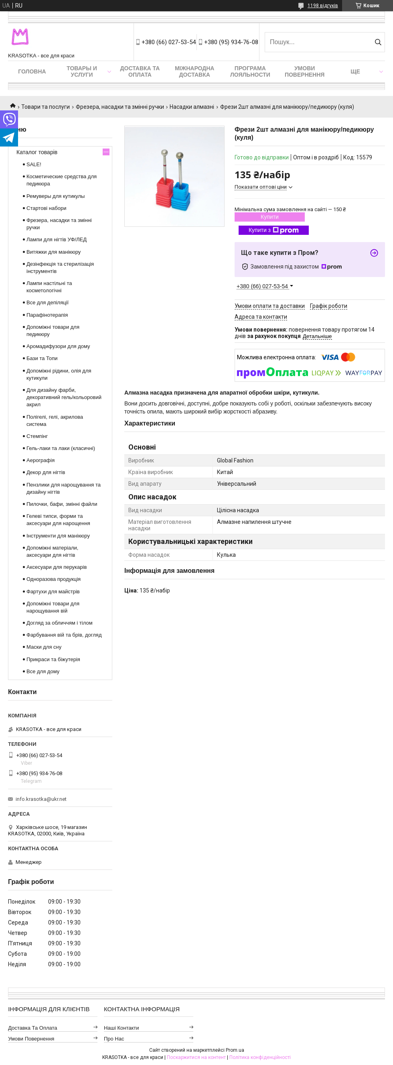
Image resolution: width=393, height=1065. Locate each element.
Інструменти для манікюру (58, 536)
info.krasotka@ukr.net (41, 799)
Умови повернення (304, 71)
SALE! (33, 164)
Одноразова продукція (53, 579)
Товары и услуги (82, 71)
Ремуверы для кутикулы (55, 196)
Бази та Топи (42, 358)
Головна (32, 71)
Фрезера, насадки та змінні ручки (120, 107)
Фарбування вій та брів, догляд (64, 635)
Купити (270, 217)
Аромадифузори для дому (58, 346)
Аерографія (40, 460)
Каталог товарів (36, 152)
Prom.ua (235, 1050)
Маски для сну (43, 647)
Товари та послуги (45, 107)
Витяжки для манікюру (53, 252)
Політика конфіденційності (260, 1057)
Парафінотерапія (47, 315)
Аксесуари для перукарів (56, 567)
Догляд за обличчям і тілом (59, 623)
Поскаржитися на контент (196, 1057)
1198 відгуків (323, 5)
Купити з (274, 230)
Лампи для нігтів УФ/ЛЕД (56, 239)
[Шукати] (378, 42)
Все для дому (42, 671)
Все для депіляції (47, 302)
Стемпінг (37, 436)
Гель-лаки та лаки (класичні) (60, 448)
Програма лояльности (250, 71)
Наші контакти (121, 1028)
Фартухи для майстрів (53, 591)
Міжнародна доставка (194, 71)
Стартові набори (46, 208)
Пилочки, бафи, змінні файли (61, 504)
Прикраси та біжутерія (53, 659)
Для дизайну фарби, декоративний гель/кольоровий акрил (63, 397)
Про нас (114, 1039)
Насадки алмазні (192, 107)
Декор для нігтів (45, 472)
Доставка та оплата (140, 71)
